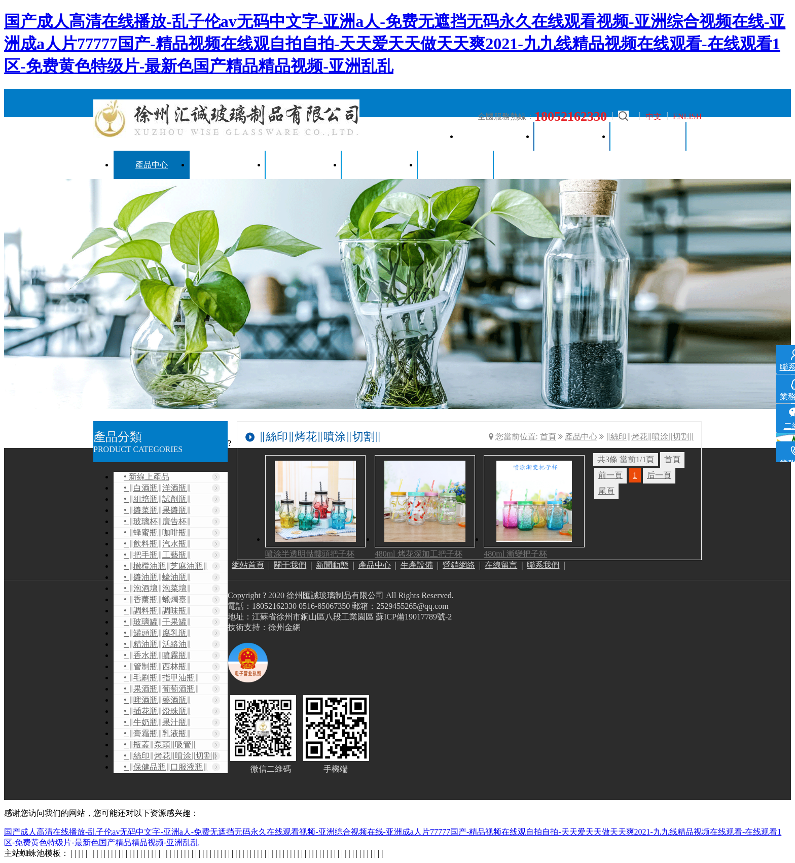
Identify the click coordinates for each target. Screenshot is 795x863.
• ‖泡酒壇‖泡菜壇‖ (157, 588)
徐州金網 (284, 627)
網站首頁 (496, 136)
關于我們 (572, 136)
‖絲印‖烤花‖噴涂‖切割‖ (650, 436)
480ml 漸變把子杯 (515, 553)
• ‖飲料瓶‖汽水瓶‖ (157, 543)
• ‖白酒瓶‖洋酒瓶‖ (157, 488)
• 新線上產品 (146, 476)
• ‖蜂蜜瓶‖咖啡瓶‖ (157, 532)
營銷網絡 (303, 164)
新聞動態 (648, 136)
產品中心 (151, 164)
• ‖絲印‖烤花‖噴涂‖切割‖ (170, 755)
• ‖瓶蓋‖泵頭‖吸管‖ (160, 744)
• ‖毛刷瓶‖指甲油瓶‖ (161, 677)
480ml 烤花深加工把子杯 (418, 553)
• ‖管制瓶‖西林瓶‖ (157, 666)
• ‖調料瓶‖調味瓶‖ (157, 610)
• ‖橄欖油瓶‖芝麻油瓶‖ (165, 566)
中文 (653, 116)
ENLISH (687, 116)
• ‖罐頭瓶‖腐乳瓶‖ (157, 633)
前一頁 (610, 475)
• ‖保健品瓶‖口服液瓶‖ (165, 767)
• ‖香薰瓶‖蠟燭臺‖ (157, 599)
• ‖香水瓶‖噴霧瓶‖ (157, 655)
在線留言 (380, 164)
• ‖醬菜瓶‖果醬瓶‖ (157, 510)
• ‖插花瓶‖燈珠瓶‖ (157, 711)
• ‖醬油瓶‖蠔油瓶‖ (157, 577)
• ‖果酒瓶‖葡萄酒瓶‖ (161, 688)
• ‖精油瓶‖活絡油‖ (157, 644)
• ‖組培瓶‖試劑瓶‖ (157, 499)
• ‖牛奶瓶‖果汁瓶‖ (157, 722)
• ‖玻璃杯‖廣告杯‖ (157, 521)
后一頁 (659, 475)
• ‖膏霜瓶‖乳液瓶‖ (157, 733)
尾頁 (606, 491)
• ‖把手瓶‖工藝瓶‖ (157, 554)
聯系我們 (456, 164)
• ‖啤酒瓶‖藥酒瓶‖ (157, 700)
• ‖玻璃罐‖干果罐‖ (157, 621)
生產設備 (227, 164)
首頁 (548, 436)
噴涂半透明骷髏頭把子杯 (309, 553)
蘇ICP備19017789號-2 (414, 616)
